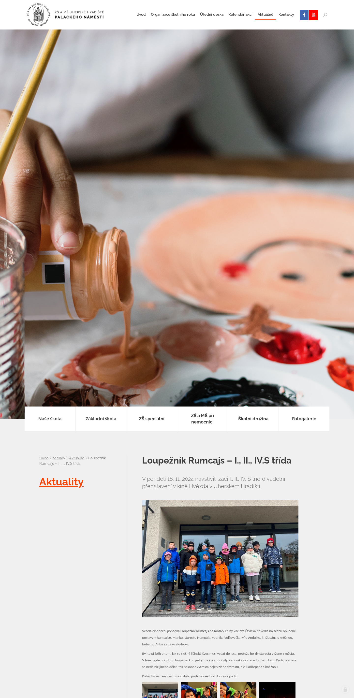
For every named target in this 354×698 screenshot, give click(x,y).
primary (58, 458)
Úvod (43, 458)
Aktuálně (76, 458)
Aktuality (61, 482)
